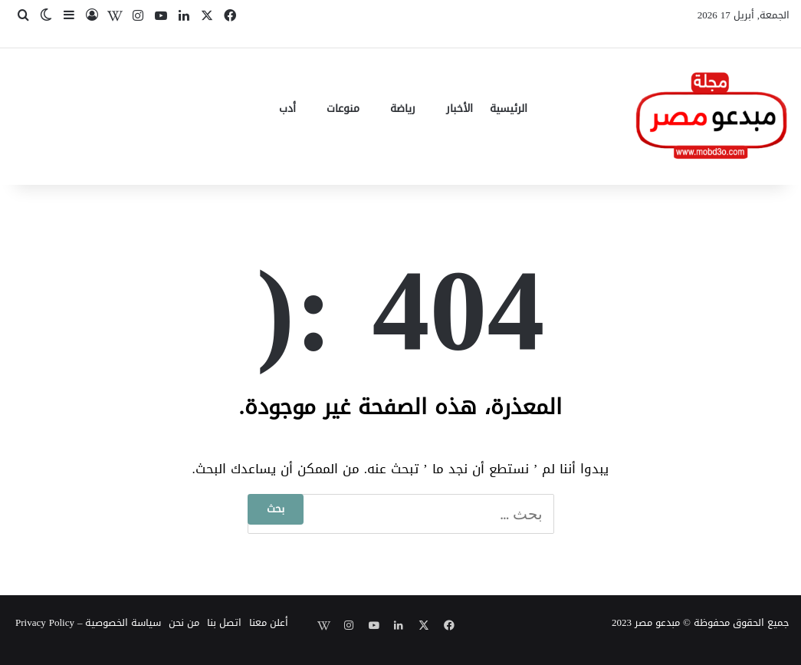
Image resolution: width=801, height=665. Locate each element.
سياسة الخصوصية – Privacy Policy (88, 622)
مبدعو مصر (657, 622)
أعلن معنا (268, 622)
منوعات (343, 108)
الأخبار (459, 108)
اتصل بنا (224, 622)
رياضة (402, 108)
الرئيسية (508, 108)
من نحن (184, 622)
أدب (287, 108)
